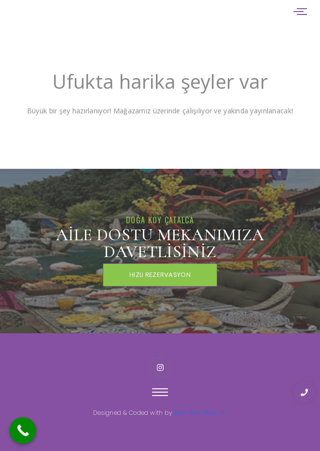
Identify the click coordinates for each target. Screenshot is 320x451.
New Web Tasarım (199, 413)
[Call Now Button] (23, 430)
